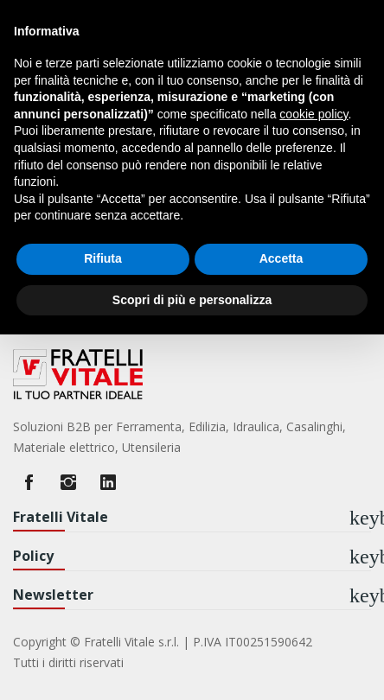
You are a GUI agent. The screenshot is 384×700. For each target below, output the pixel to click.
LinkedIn (108, 482)
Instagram (68, 482)
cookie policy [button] (313, 114)
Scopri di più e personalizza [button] (192, 300)
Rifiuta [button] (103, 258)
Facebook (28, 482)
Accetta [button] (281, 258)
